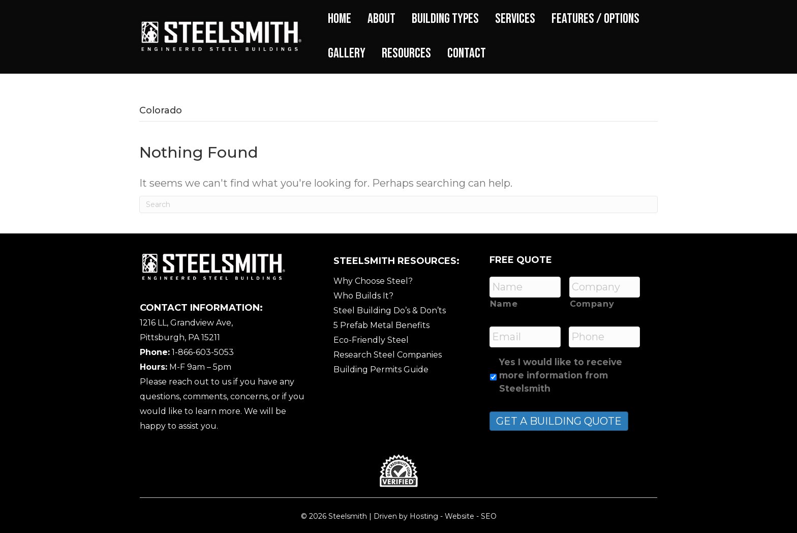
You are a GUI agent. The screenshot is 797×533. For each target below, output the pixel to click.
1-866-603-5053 (203, 352)
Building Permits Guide (380, 369)
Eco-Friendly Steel (371, 340)
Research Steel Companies (387, 355)
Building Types (445, 19)
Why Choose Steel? (373, 281)
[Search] (398, 204)
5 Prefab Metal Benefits (381, 325)
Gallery (346, 53)
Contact (466, 53)
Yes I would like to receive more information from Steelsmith (560, 375)
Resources (406, 53)
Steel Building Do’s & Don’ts (389, 310)
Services (515, 19)
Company (592, 304)
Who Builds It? (363, 296)
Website (459, 516)
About (381, 19)
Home (339, 19)
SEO (489, 516)
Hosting (424, 516)
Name (504, 304)
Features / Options (595, 19)
